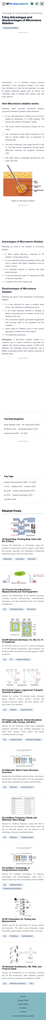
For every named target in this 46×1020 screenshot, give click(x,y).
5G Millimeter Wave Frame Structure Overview (20, 771)
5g (5, 609)
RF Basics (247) (10, 429)
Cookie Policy (23, 1004)
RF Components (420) (31, 425)
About (23, 996)
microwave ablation (11, 28)
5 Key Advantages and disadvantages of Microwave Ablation (29, 13)
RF (15, 4)
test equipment (27, 936)
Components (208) (11, 433)
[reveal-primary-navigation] (42, 4)
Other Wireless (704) (12, 425)
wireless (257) (16, 486)
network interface (23, 659)
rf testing (13, 936)
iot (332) (32, 482)
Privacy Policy (23, 1000)
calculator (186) (10, 499)
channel (13, 710)
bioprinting (7, 559)
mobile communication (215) (24, 491)
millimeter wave (15, 885)
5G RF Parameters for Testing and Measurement (19, 920)
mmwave (13, 787)
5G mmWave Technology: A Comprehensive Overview (16, 869)
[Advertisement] (23, 56)
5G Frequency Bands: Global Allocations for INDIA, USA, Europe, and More (22, 721)
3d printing (19, 559)
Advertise (23, 1008)
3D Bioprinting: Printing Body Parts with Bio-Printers (21, 540)
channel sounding (16, 609)
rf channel (31, 609)
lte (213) (7, 495)
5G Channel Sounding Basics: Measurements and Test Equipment (19, 590)
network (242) (30, 486)
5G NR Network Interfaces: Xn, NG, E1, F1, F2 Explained (23, 641)
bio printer (31, 559)
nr (11, 659)
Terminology (7, 13)
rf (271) (6, 486)
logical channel (26, 710)
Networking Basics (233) (28, 429)
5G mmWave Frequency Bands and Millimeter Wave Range (19, 818)
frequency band (15, 739)
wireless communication (12, 888)
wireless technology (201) (22, 495)
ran (31, 983)
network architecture (17, 983)
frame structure (27, 787)
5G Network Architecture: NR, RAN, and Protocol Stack (21, 967)
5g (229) (7, 491)
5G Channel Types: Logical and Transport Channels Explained (22, 691)
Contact (23, 1012)
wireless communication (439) (15, 482)
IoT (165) (24, 433)
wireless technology (33, 739)
